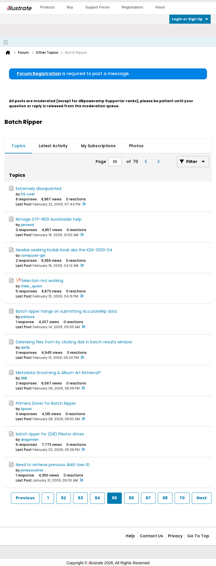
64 (97, 498)
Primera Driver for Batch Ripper (46, 403)
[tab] (18, 146)
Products (47, 7)
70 (182, 498)
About (160, 7)
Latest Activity (53, 146)
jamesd (27, 224)
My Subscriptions (98, 146)
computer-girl (33, 255)
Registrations (132, 7)
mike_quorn (31, 286)
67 (148, 498)
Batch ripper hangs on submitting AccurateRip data (66, 311)
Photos (136, 146)
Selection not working (42, 280)
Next (202, 498)
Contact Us (151, 536)
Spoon (26, 408)
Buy (70, 7)
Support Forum (97, 7)
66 (131, 498)
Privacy (175, 536)
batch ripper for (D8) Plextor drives (50, 434)
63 (80, 498)
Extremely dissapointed (38, 188)
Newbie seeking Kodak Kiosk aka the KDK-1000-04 (64, 250)
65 (114, 498)
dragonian (30, 439)
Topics (18, 146)
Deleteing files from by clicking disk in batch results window (74, 342)
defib (25, 347)
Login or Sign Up (190, 19)
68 (165, 498)
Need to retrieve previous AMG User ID (53, 464)
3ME (24, 378)
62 (63, 498)
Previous (25, 498)
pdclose (28, 316)
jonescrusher (32, 470)
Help (130, 536)
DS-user (28, 194)
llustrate (19, 8)
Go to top (198, 536)
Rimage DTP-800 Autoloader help (49, 219)
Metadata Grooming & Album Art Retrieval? (58, 372)
